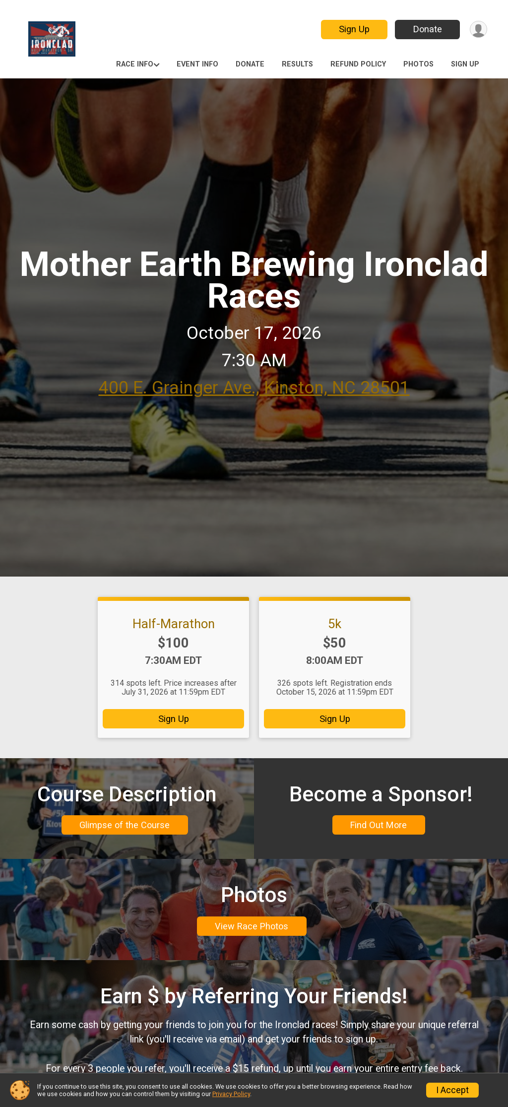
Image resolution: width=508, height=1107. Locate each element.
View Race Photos (251, 936)
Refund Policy (358, 64)
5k (334, 623)
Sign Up (353, 29)
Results (297, 64)
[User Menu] (478, 29)
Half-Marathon (173, 623)
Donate (426, 29)
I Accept (452, 1090)
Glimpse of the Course (124, 828)
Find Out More (378, 828)
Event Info (197, 64)
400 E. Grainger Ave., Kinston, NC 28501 (254, 388)
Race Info (134, 64)
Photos (418, 64)
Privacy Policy (231, 1094)
